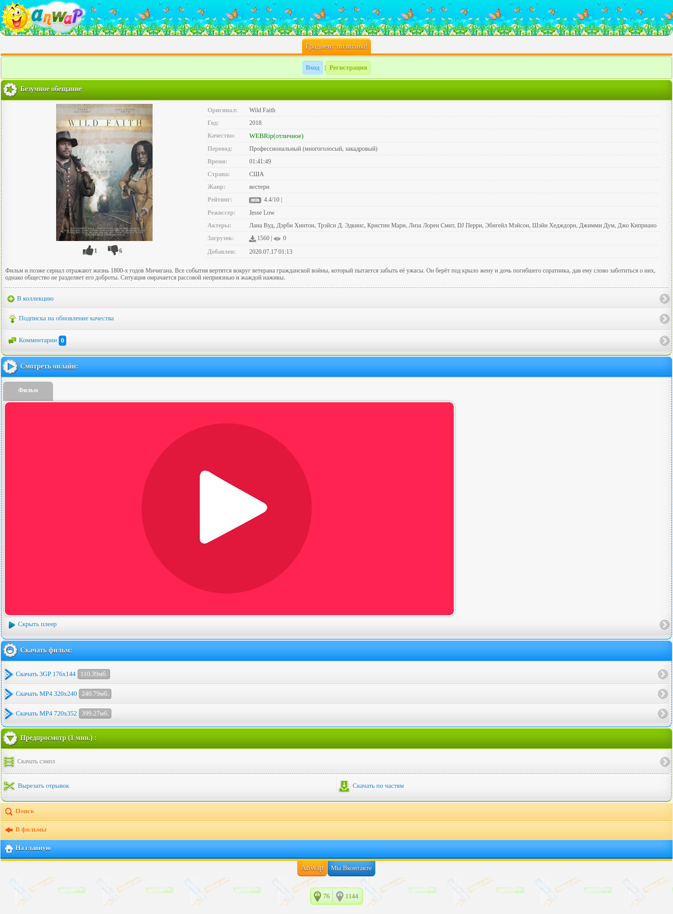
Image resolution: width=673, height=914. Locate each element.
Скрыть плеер (32, 625)
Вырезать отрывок (36, 786)
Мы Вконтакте (351, 867)
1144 (351, 896)
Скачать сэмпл (29, 762)
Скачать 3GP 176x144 (63, 674)
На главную (27, 848)
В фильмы (25, 830)
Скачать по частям (371, 786)
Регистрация (348, 67)
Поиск (19, 812)
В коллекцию (30, 299)
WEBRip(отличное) (276, 135)
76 (326, 896)
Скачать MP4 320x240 (63, 694)
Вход (312, 67)
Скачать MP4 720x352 (63, 714)
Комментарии (36, 341)
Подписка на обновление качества (60, 319)
